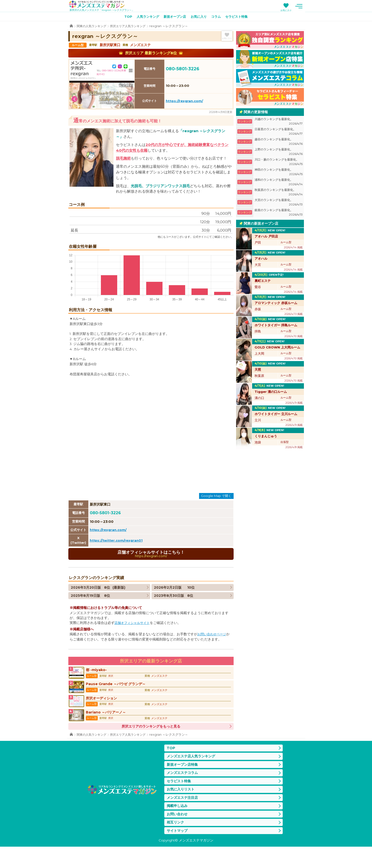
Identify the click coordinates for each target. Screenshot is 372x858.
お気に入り (286, 10)
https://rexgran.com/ (184, 102)
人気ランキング (145, 17)
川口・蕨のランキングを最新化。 (279, 163)
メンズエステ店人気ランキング (193, 763)
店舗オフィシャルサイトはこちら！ (151, 555)
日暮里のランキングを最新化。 (279, 132)
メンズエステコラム (183, 780)
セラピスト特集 (240, 17)
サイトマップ (178, 841)
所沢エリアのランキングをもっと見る (151, 732)
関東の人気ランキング (93, 27)
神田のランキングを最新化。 (279, 173)
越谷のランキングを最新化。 (279, 142)
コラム (218, 17)
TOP (124, 17)
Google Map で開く (216, 497)
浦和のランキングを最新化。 (279, 183)
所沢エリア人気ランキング (131, 27)
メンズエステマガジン (99, 4)
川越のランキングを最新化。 (279, 122)
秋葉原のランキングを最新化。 (279, 193)
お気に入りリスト (181, 798)
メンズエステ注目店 (183, 806)
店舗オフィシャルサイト (133, 624)
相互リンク (176, 833)
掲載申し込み (178, 815)
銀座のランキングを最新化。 (279, 213)
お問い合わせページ (212, 636)
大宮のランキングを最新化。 (279, 203)
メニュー (299, 6)
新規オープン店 (174, 17)
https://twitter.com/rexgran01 (117, 541)
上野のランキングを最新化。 (279, 152)
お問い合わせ (178, 824)
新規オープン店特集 (183, 771)
